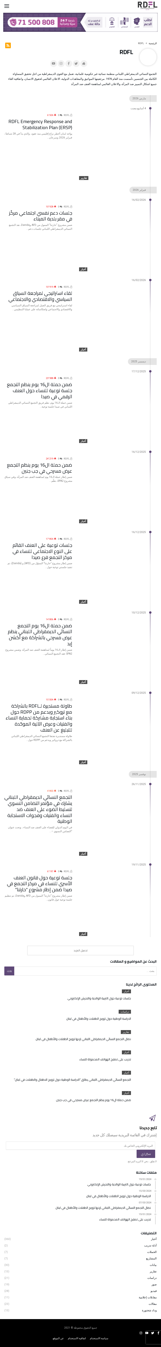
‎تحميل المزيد (81, 950)
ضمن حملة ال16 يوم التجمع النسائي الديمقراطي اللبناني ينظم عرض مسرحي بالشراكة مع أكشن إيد (38, 629)
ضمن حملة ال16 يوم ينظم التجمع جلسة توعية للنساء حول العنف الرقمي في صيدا (39, 386)
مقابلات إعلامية (148, 1297)
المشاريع (151, 1258)
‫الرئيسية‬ (153, 43)
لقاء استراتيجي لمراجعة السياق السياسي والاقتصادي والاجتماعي (43, 294)
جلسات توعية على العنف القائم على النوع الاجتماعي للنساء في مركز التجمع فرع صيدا (42, 546)
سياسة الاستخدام (99, 1338)
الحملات (152, 1252)
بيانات (153, 1265)
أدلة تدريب (150, 1245)
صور (154, 1284)
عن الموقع (58, 1338)
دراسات (125, 1011)
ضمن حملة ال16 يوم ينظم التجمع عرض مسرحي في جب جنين (38, 466)
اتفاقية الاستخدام (77, 1338)
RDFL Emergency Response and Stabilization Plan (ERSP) (39, 122)
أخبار (83, 269)
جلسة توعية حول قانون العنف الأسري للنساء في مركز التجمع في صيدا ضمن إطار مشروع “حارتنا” (40, 881)
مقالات (153, 1303)
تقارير (84, 178)
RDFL (68, 115)
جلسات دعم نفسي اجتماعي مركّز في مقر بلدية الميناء (39, 214)
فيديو (154, 1290)
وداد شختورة (149, 1310)
